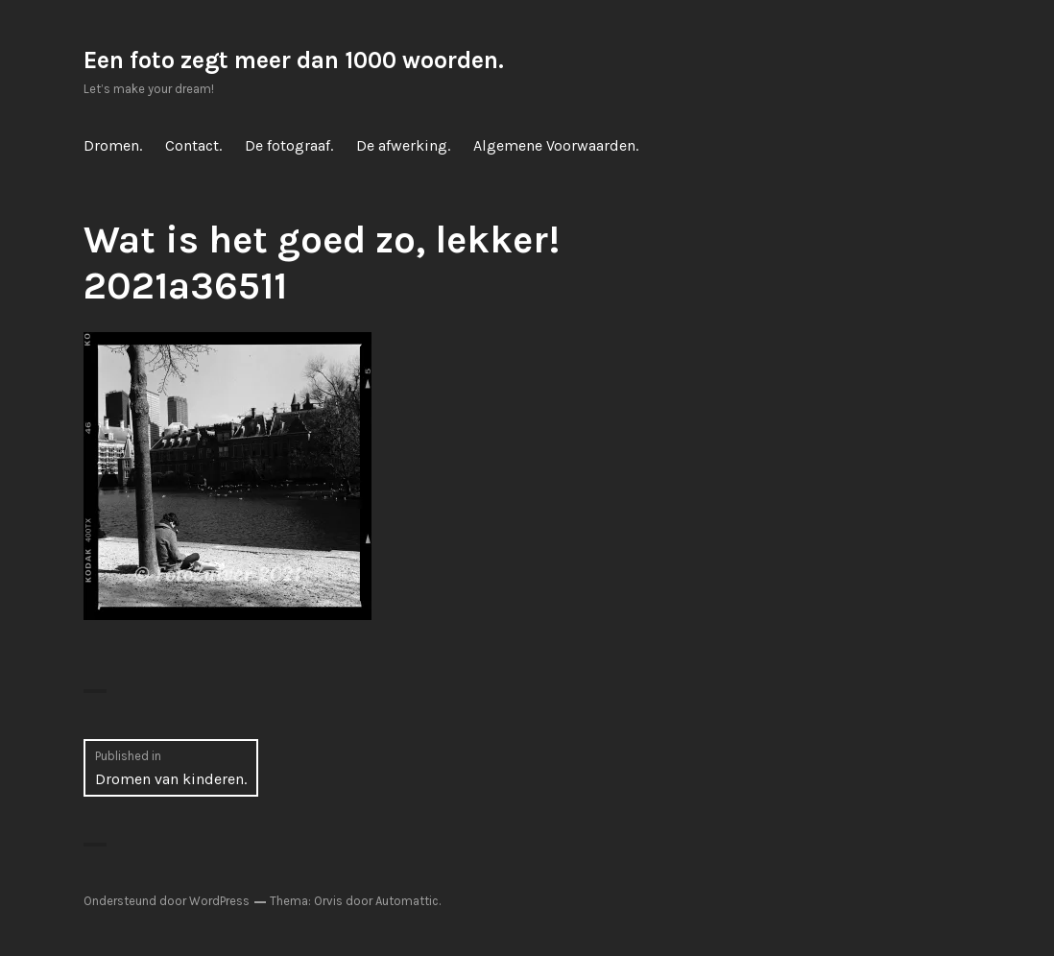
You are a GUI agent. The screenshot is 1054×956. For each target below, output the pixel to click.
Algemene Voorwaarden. (555, 145)
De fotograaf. (289, 145)
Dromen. (113, 145)
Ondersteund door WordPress (167, 901)
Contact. (193, 145)
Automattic (407, 901)
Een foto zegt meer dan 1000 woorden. (294, 60)
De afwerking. (403, 145)
